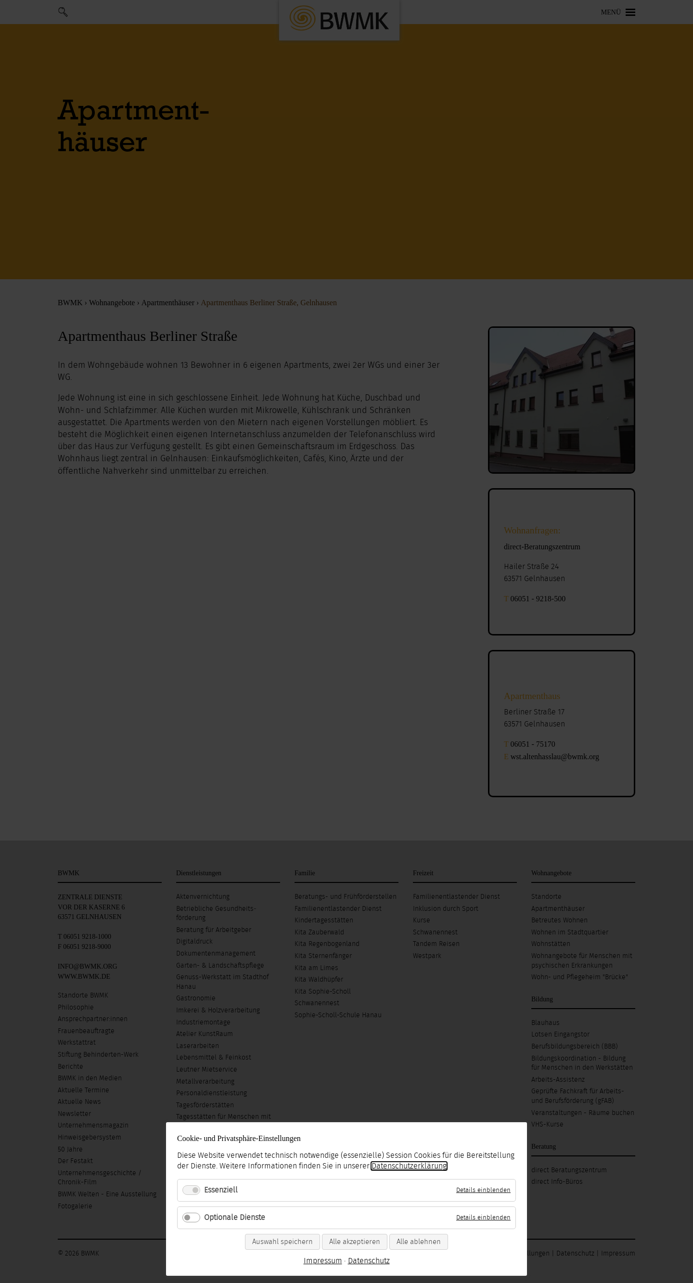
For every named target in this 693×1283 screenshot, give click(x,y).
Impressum (323, 1261)
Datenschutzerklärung (409, 1166)
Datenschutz (369, 1261)
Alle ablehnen (419, 1241)
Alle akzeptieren (354, 1241)
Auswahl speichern (282, 1241)
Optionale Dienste (234, 1217)
